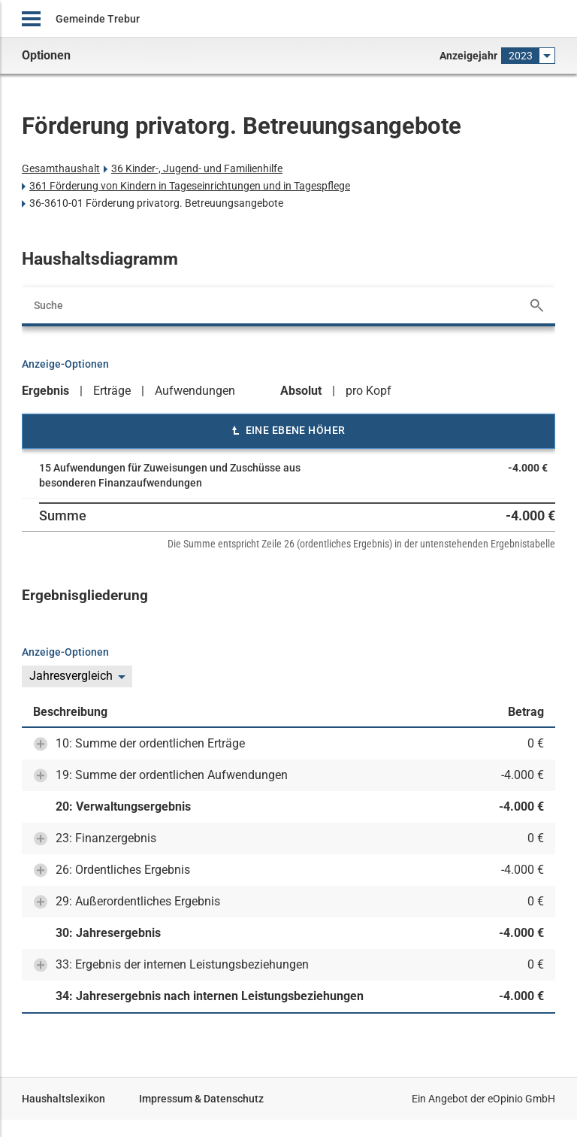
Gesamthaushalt (61, 168)
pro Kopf (368, 391)
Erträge (112, 391)
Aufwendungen (195, 391)
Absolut (301, 391)
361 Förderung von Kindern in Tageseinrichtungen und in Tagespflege (189, 186)
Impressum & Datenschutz (201, 1099)
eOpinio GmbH (521, 1099)
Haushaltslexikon (63, 1099)
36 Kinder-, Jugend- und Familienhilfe (196, 168)
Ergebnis (45, 391)
